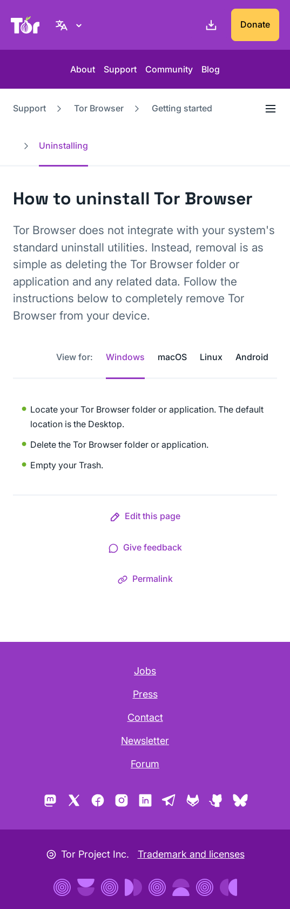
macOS (172, 356)
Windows (125, 356)
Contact (145, 717)
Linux (211, 356)
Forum (145, 763)
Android (251, 356)
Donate (255, 24)
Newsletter (145, 740)
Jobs (145, 670)
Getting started (182, 108)
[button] (145, 518)
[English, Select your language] (70, 25)
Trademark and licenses (191, 854)
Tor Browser (99, 108)
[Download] (209, 25)
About (82, 69)
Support (120, 69)
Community (169, 69)
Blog (210, 69)
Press (145, 694)
